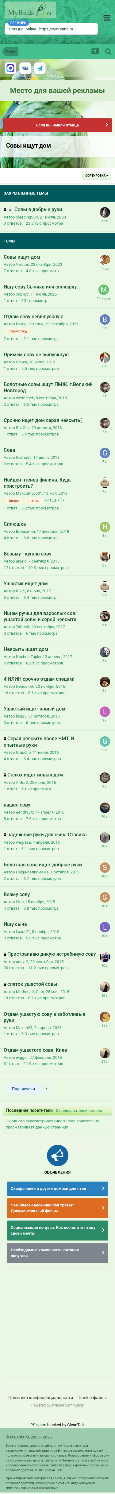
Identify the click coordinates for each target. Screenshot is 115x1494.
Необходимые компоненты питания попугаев (45, 1253)
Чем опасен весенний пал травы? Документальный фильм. (42, 1208)
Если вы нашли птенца (57, 125)
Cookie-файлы (93, 1397)
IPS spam (37, 1424)
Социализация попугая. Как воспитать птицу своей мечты (53, 1230)
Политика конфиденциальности (40, 1397)
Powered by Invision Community (57, 1405)
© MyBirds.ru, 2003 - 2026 (29, 1437)
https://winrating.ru (56, 29)
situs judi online (22, 29)
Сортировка (97, 175)
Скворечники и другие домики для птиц (48, 1188)
